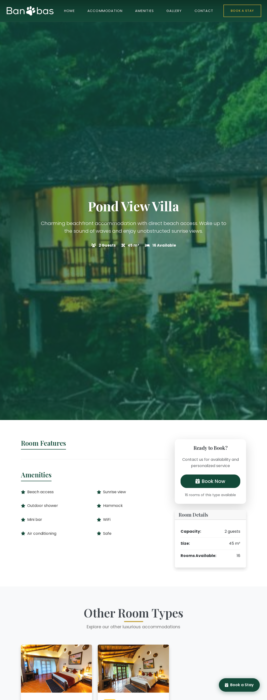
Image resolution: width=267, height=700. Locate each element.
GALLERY (174, 10)
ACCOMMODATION (105, 10)
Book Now (210, 481)
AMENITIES (144, 10)
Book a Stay (242, 10)
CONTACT (204, 10)
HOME (69, 10)
